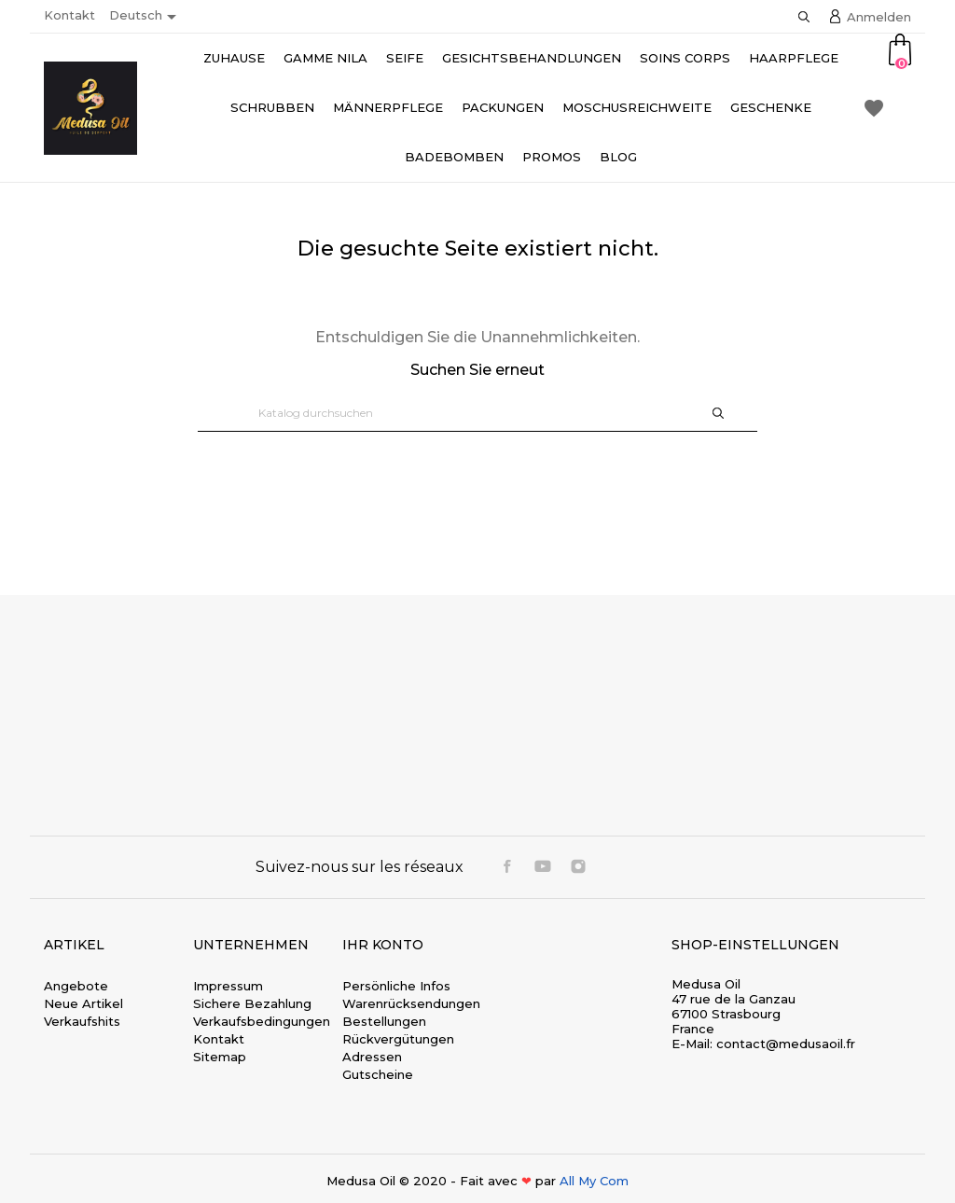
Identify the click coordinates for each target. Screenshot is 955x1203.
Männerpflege (388, 107)
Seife (404, 57)
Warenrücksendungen (411, 1003)
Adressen (372, 1056)
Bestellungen (384, 1021)
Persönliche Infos (396, 985)
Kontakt (69, 14)
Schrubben (272, 107)
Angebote (76, 985)
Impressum (228, 985)
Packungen (503, 107)
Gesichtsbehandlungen (531, 57)
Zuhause (234, 57)
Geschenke (770, 107)
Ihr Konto (382, 944)
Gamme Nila (325, 57)
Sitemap (219, 1056)
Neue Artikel (83, 1003)
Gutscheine (377, 1074)
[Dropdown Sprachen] (146, 17)
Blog (618, 156)
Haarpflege (793, 57)
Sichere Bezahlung (252, 1003)
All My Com (594, 1180)
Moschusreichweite (637, 107)
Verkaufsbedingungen (261, 1021)
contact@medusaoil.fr (785, 1043)
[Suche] (477, 413)
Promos (551, 156)
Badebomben (454, 156)
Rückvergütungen (398, 1038)
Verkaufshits (82, 1021)
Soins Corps (685, 57)
